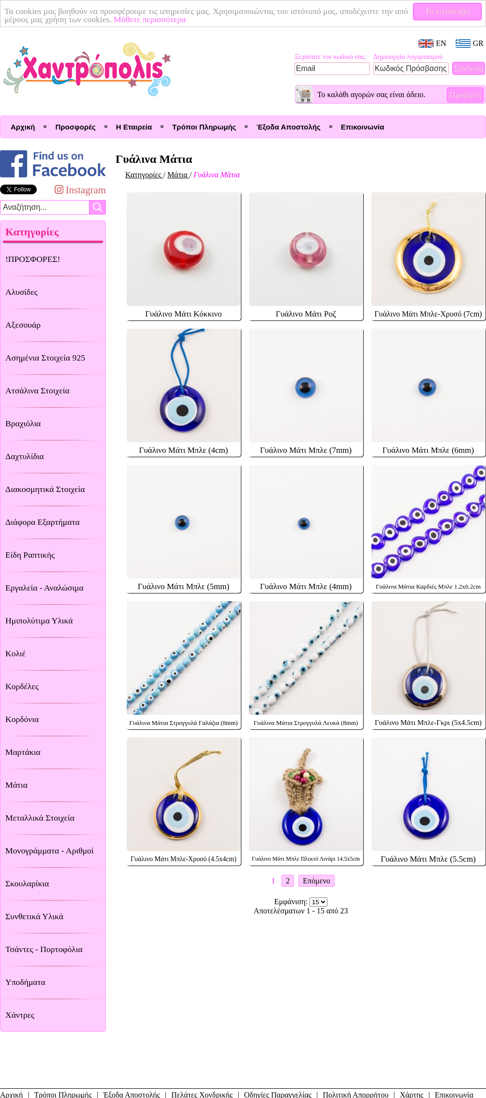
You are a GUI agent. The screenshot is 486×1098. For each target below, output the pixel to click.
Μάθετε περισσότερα (165, 19)
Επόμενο (316, 881)
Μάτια (16, 785)
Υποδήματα (25, 982)
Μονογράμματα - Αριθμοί (49, 850)
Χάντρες (19, 1015)
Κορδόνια (22, 719)
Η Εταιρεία (134, 127)
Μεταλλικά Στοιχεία (39, 818)
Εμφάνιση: (291, 901)
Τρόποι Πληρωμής (204, 127)
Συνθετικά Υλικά (34, 916)
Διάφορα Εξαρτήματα (42, 522)
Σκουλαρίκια (27, 883)
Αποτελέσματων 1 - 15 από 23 (301, 911)
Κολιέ (15, 653)
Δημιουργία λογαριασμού (408, 56)
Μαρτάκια (23, 752)
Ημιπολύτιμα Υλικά (39, 620)
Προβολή (465, 95)
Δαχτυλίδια (24, 456)
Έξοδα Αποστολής (288, 127)
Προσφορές (75, 127)
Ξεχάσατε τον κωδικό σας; (331, 56)
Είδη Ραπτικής (30, 555)
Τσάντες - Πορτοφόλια (44, 949)
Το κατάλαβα (447, 11)
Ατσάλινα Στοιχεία (37, 390)
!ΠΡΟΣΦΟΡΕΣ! (32, 259)
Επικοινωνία (362, 127)
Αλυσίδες (21, 292)
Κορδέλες (22, 686)
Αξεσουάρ (23, 325)
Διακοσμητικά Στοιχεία (45, 489)
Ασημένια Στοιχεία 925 (45, 357)
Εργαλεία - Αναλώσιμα (44, 587)
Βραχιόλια (23, 423)
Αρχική (23, 127)
